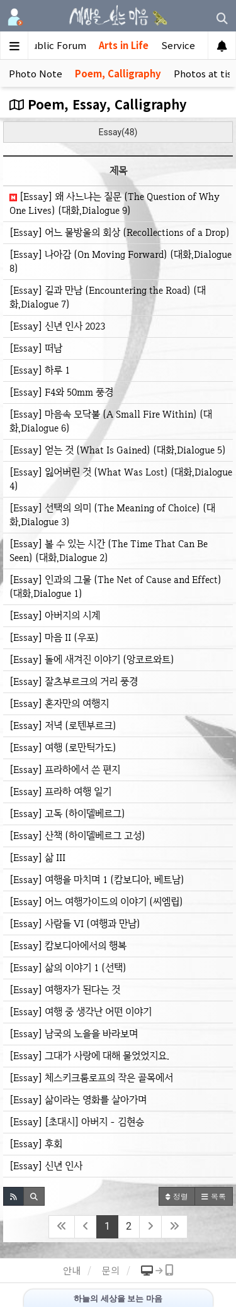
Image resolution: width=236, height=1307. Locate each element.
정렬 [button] (177, 1196)
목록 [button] (213, 1196)
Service (178, 45)
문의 (111, 1270)
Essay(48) (118, 132)
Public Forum (55, 45)
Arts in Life (124, 45)
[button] (13, 1196)
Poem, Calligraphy (118, 73)
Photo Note (35, 73)
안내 (72, 1270)
